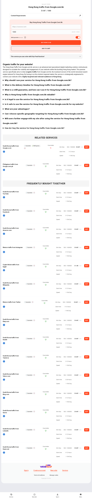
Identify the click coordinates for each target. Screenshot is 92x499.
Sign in (26, 470)
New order (53, 470)
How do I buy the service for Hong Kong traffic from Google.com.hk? (34, 128)
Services (65, 470)
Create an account (39, 470)
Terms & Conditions (39, 475)
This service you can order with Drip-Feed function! (46, 56)
